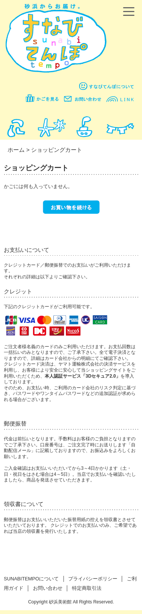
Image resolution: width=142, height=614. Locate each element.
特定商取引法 (86, 588)
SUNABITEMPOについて (31, 579)
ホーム (16, 150)
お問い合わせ (47, 588)
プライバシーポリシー (92, 579)
